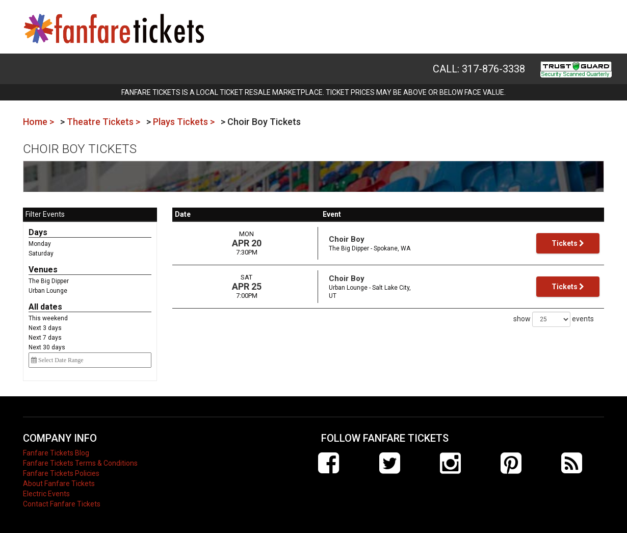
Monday (40, 243)
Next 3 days (45, 328)
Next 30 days (47, 347)
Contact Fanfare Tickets (61, 504)
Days (38, 232)
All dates (45, 307)
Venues (43, 269)
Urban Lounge (48, 290)
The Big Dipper (49, 281)
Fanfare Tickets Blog (56, 453)
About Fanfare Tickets (59, 483)
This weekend (48, 318)
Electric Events (46, 494)
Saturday (41, 253)
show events (553, 319)
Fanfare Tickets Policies (61, 473)
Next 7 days (45, 337)
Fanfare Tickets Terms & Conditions (80, 463)
